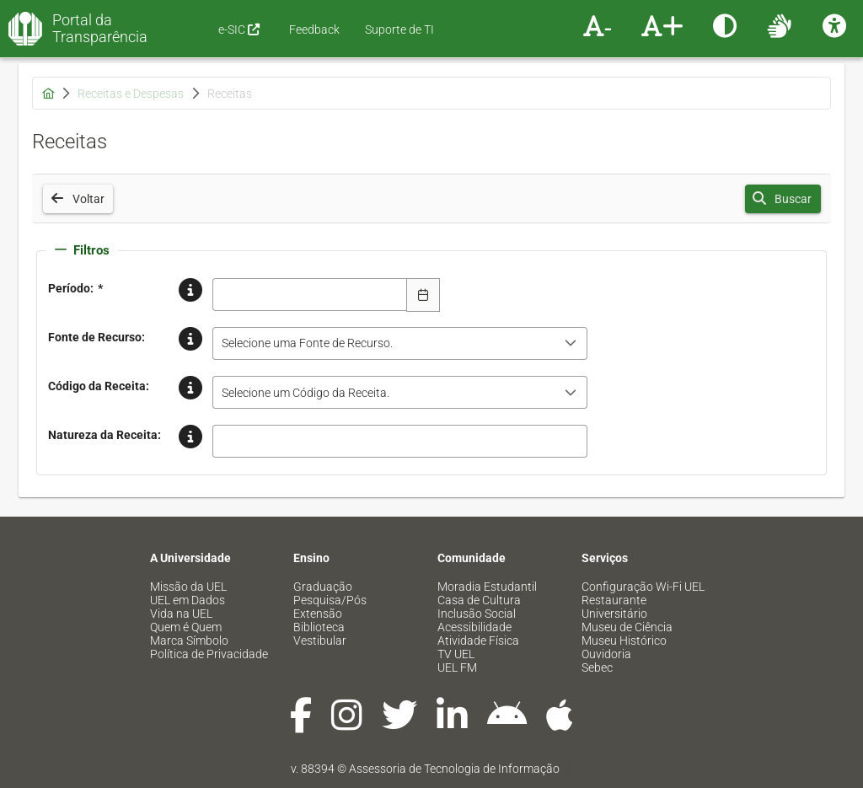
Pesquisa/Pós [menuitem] (330, 600)
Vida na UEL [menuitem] (181, 613)
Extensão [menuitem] (317, 613)
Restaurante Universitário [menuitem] (614, 606)
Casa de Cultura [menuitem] (479, 600)
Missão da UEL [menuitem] (188, 586)
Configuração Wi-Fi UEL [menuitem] (643, 586)
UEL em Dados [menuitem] (187, 600)
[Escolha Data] (423, 295)
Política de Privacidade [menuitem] (209, 654)
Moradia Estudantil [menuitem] (487, 586)
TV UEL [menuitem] (455, 654)
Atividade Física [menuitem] (478, 640)
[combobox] (310, 294)
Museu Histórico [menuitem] (624, 640)
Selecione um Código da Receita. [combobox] (305, 392)
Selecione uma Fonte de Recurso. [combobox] (307, 343)
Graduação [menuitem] (322, 586)
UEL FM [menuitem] (457, 667)
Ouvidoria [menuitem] (606, 654)
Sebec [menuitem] (597, 667)
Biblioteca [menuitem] (319, 627)
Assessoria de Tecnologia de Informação (454, 768)
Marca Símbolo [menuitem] (189, 640)
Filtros (82, 250)
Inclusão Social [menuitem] (476, 613)
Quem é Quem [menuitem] (186, 627)
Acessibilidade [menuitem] (474, 627)
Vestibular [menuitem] (319, 640)
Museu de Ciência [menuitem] (627, 627)
